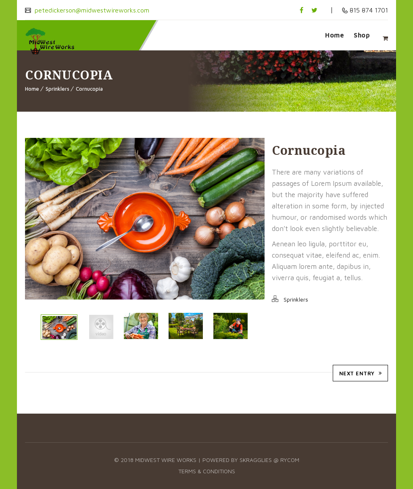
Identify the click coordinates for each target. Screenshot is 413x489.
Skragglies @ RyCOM (269, 459)
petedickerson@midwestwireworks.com (91, 10)
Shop (362, 35)
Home (334, 35)
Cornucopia (89, 88)
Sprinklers (57, 88)
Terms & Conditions (206, 471)
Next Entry (360, 373)
